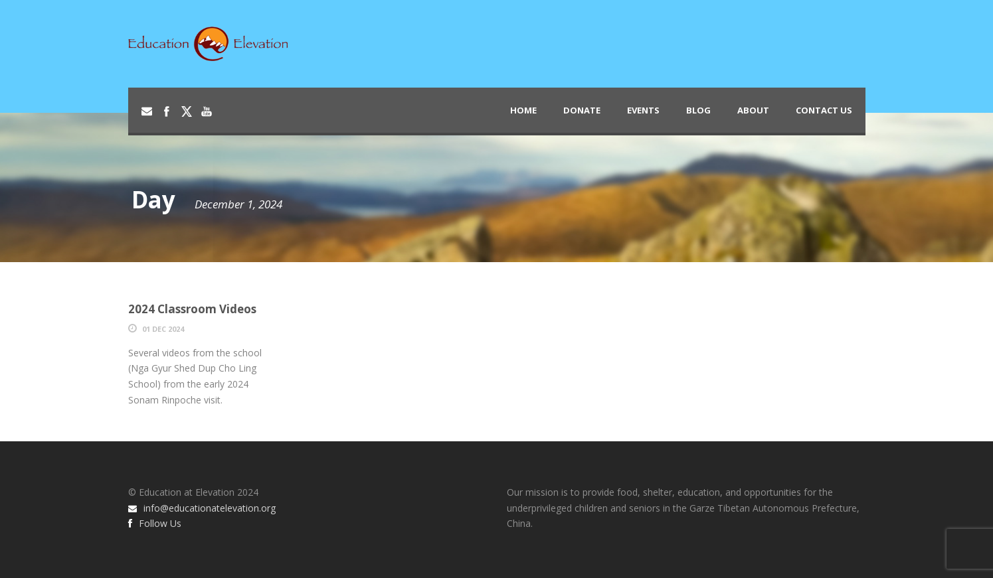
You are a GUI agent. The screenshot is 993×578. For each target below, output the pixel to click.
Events (643, 110)
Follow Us (154, 523)
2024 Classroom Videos (192, 309)
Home (523, 110)
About (753, 110)
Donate (581, 110)
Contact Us (824, 110)
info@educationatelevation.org (202, 508)
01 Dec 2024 (163, 329)
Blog (698, 110)
